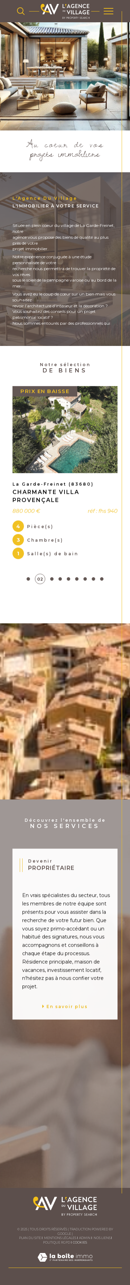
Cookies (80, 1242)
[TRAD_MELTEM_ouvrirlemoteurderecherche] (21, 11)
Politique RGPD (56, 1242)
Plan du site (30, 1238)
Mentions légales (60, 1238)
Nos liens (102, 1238)
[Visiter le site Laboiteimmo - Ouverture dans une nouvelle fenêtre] (65, 1264)
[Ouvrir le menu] (108, 11)
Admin (84, 1238)
